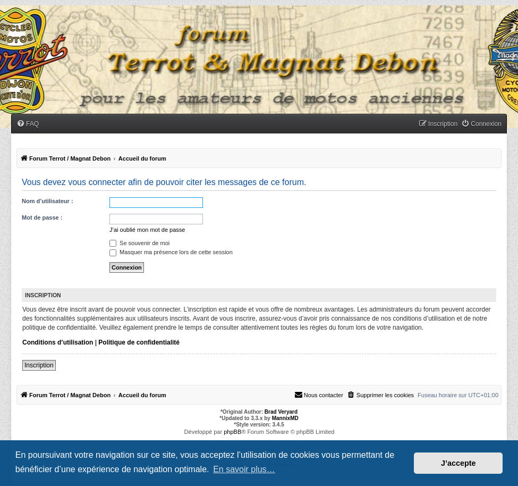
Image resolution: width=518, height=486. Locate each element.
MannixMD (285, 418)
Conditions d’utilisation (57, 342)
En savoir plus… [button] (244, 469)
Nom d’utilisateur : (47, 201)
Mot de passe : (42, 217)
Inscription (39, 365)
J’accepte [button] (458, 463)
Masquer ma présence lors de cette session (171, 252)
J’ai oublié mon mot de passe (147, 230)
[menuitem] (27, 124)
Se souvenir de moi (139, 243)
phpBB (232, 432)
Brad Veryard (281, 412)
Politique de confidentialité (139, 342)
